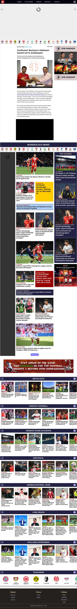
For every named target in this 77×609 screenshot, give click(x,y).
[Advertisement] (38, 25)
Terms (38, 592)
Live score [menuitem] (29, 2)
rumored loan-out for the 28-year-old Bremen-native (31, 92)
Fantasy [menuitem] (48, 2)
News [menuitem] (19, 2)
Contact (13, 595)
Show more (35, 352)
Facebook (64, 595)
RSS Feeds (64, 597)
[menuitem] (8, 1)
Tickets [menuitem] (57, 2)
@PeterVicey (28, 44)
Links (64, 600)
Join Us (13, 597)
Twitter (64, 592)
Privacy (38, 595)
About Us (13, 592)
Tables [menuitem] (38, 2)
